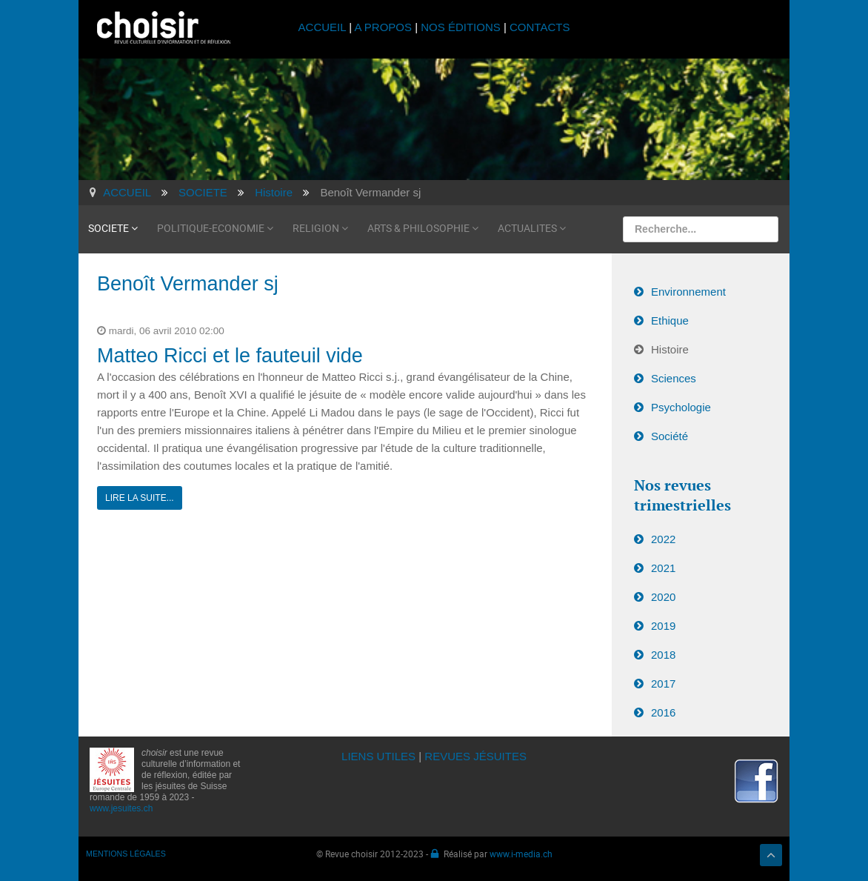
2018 (663, 654)
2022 (663, 539)
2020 (663, 597)
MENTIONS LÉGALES (126, 853)
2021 (663, 568)
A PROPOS (383, 27)
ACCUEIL (324, 27)
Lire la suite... (139, 498)
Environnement (688, 291)
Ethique (670, 320)
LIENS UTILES (378, 756)
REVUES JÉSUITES (475, 756)
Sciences (673, 378)
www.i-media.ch (521, 854)
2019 (663, 625)
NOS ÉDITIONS (461, 27)
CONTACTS (540, 27)
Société (669, 436)
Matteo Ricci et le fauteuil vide (230, 356)
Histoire (670, 349)
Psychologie (681, 407)
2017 (663, 683)
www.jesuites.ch (121, 808)
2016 (663, 712)
